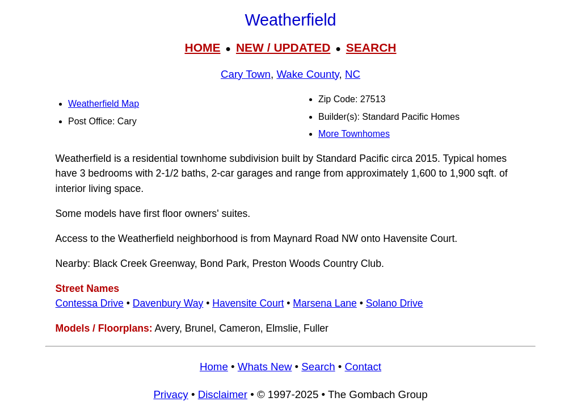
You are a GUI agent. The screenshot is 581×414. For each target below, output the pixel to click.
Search (318, 367)
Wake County (307, 74)
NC (352, 74)
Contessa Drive (90, 303)
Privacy (170, 394)
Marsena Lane (324, 303)
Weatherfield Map (103, 103)
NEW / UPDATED (283, 47)
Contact (363, 367)
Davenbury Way (168, 303)
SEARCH (371, 47)
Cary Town (246, 74)
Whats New (265, 367)
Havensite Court (248, 303)
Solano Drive (394, 303)
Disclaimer (222, 394)
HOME (202, 47)
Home (214, 367)
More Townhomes (354, 134)
